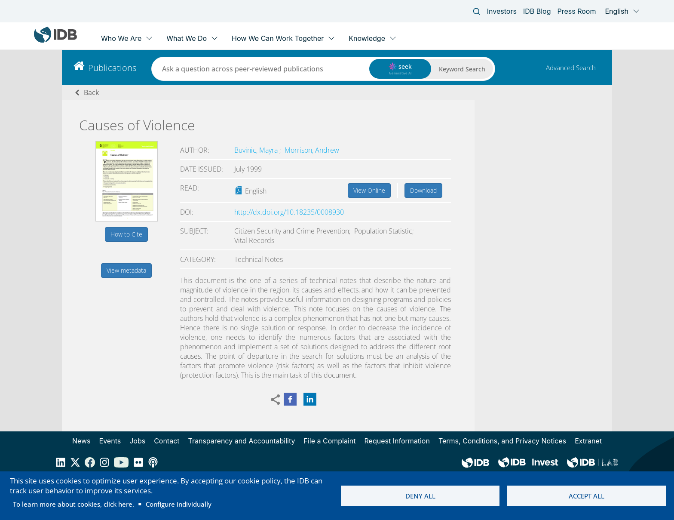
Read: (189, 188)
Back (91, 92)
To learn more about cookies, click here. (73, 504)
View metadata (126, 270)
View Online (369, 190)
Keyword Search (462, 69)
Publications (112, 68)
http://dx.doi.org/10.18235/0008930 (289, 212)
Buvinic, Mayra (256, 150)
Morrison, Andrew (312, 150)
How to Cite (126, 234)
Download (423, 190)
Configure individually (178, 504)
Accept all (586, 496)
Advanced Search (571, 67)
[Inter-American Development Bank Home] (55, 41)
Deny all (420, 496)
